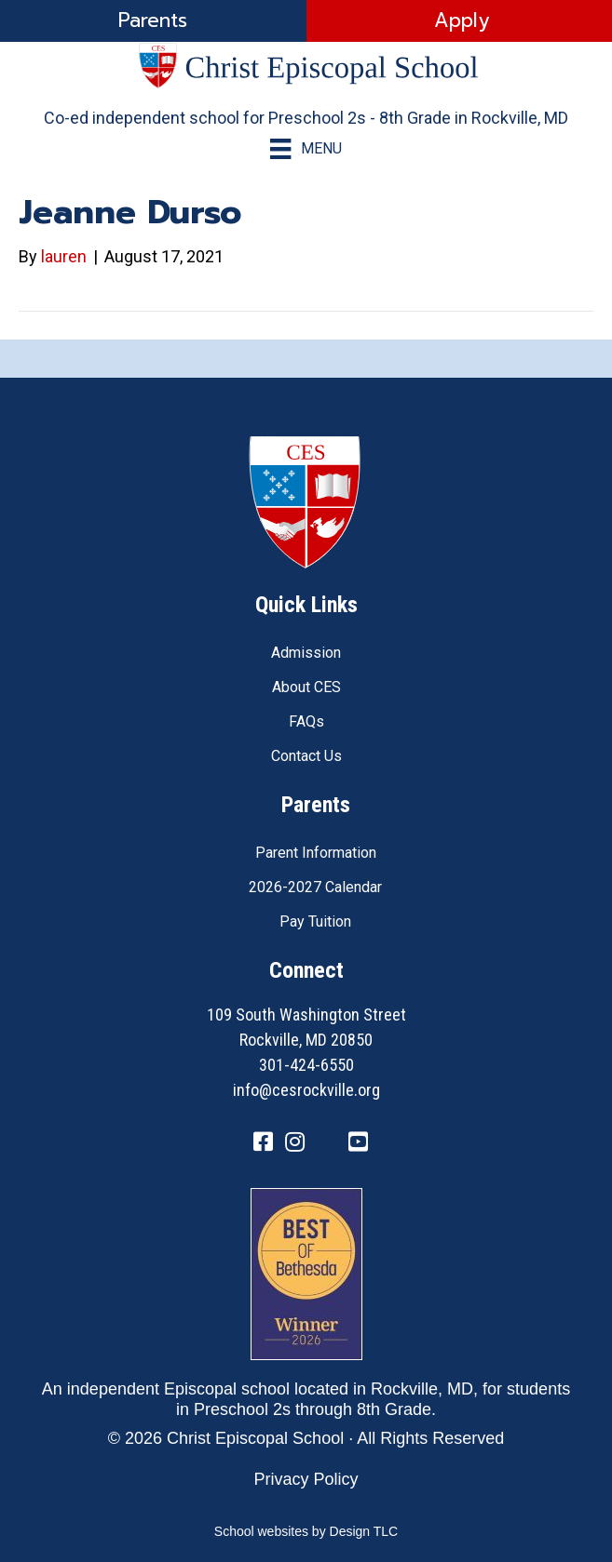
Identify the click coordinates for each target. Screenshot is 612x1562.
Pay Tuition (315, 921)
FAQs (306, 721)
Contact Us (306, 756)
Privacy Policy (305, 1479)
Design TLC (364, 1531)
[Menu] (305, 148)
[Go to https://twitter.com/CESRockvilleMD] (327, 1144)
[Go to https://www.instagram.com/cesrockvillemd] (295, 1143)
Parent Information (315, 852)
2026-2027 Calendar (315, 887)
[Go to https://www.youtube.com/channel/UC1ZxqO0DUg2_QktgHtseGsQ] (358, 1143)
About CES (306, 687)
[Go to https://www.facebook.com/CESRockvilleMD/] (263, 1143)
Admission (306, 652)
